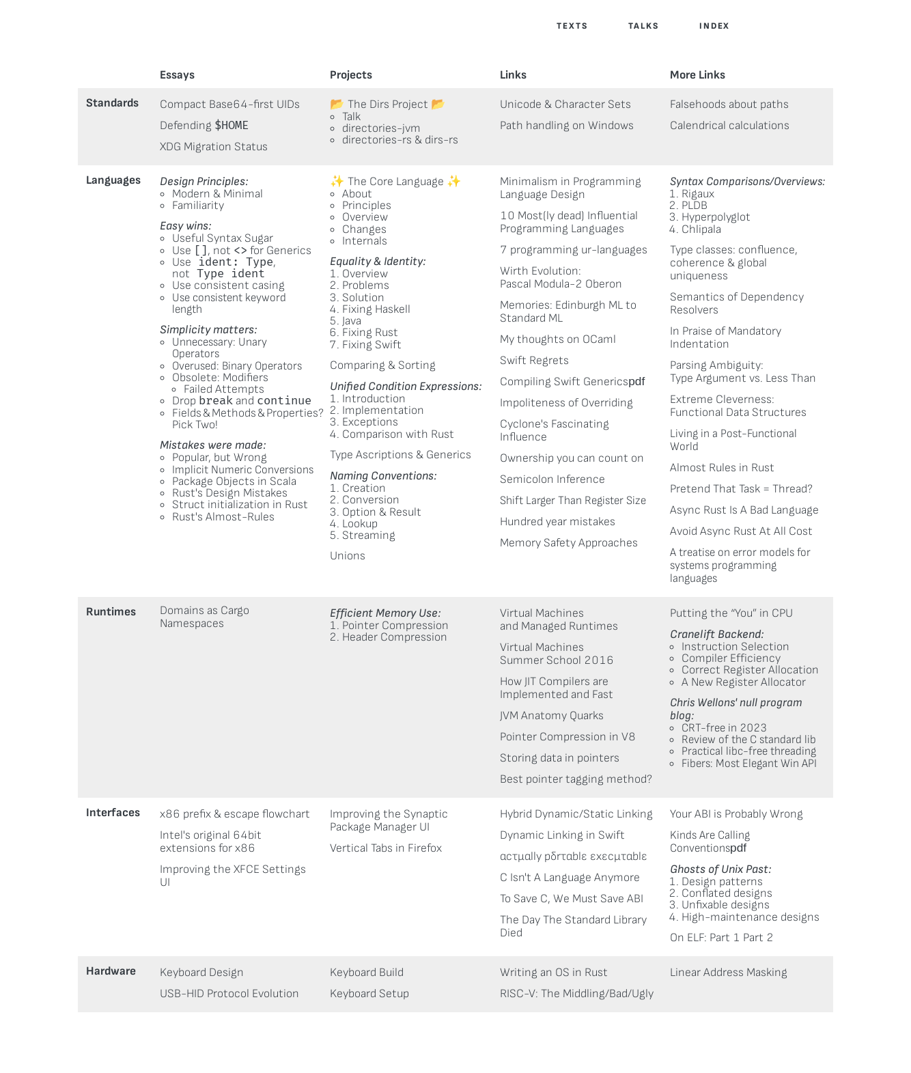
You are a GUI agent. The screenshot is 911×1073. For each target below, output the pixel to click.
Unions (347, 555)
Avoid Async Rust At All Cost (741, 531)
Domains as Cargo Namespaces (204, 616)
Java (351, 320)
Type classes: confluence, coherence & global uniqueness (734, 262)
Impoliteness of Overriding (566, 402)
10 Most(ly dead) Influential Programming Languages (569, 222)
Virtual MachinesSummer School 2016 (557, 653)
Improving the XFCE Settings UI (233, 875)
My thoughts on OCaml (558, 339)
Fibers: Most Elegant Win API (749, 763)
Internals (364, 241)
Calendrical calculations (729, 125)
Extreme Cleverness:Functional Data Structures (738, 405)
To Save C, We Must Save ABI (571, 898)
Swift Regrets (534, 360)
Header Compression (394, 637)
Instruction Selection (735, 646)
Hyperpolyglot (716, 217)
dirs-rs (441, 140)
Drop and (241, 400)
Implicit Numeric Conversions (242, 469)
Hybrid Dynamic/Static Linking (576, 814)
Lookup (360, 523)
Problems (365, 285)
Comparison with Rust (398, 434)
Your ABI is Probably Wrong (736, 814)
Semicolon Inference (552, 479)
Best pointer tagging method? (576, 779)
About (357, 193)
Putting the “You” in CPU (731, 613)
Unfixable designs (726, 904)
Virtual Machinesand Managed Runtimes (559, 619)
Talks (643, 25)
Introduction (374, 398)
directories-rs (377, 140)
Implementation (383, 410)
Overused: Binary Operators (237, 366)
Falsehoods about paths (729, 104)
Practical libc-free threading (749, 751)
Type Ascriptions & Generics (400, 454)
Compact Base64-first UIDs (230, 104)
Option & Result (381, 512)
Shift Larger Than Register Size (573, 500)
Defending (204, 125)
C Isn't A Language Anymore (570, 877)
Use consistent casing (228, 285)
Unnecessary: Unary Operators (219, 348)
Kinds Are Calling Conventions (710, 841)
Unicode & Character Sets (565, 104)
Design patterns (722, 881)
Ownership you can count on (572, 458)
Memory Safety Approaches (569, 542)
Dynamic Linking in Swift (562, 835)
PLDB (694, 205)
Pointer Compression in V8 (568, 736)
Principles (366, 205)
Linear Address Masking (728, 972)
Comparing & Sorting (383, 365)
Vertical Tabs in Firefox (386, 848)
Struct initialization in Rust (240, 504)
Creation (364, 488)
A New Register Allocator (744, 682)
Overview (365, 217)
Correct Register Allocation (750, 670)
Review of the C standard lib (749, 739)
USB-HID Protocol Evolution (229, 993)
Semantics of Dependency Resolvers (737, 303)
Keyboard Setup (369, 993)
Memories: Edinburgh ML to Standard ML (568, 311)
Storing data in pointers (559, 758)
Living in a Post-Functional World (733, 440)
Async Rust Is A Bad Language (744, 510)
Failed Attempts (224, 389)
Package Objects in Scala (234, 481)
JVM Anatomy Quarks (552, 715)
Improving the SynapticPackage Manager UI (389, 820)
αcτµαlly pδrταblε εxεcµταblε (573, 856)
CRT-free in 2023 (724, 728)
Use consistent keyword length (229, 303)
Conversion (371, 499)
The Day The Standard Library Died (573, 926)
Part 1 (725, 937)
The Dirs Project (388, 104)
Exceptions (370, 422)
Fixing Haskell (376, 309)
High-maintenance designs (750, 917)
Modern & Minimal (217, 193)
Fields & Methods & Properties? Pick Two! (248, 419)
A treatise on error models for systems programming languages (740, 565)
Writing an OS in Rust (554, 972)
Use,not (224, 268)
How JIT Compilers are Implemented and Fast (556, 687)
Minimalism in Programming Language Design (570, 187)
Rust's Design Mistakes (230, 493)
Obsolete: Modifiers (220, 377)
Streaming (368, 535)
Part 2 (758, 937)
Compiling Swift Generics (564, 381)
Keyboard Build (367, 972)
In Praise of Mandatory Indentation (725, 337)
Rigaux (698, 193)
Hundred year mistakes (557, 521)
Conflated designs (727, 893)
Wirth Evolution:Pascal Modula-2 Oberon (561, 277)
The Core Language (396, 181)
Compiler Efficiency (731, 658)
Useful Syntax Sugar (222, 238)
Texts (572, 25)
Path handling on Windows (567, 125)
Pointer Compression (395, 625)
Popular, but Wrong (219, 457)
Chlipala (701, 229)
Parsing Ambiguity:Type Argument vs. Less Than (743, 371)
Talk (351, 116)
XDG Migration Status (214, 146)
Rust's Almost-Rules (223, 517)
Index (715, 25)
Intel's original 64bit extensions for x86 (211, 841)
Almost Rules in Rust (722, 467)
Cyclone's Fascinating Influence (554, 430)
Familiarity (198, 205)
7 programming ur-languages (573, 249)
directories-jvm (381, 128)
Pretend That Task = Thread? (741, 489)
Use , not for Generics (241, 250)
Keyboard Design (202, 972)
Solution (363, 297)
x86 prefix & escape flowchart (235, 814)
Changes (364, 229)
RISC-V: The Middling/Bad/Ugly (577, 993)
